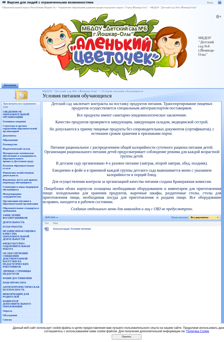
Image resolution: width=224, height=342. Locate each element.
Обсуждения (10, 315)
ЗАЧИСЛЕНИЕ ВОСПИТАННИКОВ (15, 216)
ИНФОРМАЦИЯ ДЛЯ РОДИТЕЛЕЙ (16, 295)
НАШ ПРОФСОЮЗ (14, 282)
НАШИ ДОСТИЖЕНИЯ (17, 278)
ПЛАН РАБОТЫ (12, 226)
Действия (50, 217)
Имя (55, 223)
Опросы (7, 311)
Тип (46, 223)
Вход (209, 2)
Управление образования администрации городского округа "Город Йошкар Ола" (103, 7)
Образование (10, 140)
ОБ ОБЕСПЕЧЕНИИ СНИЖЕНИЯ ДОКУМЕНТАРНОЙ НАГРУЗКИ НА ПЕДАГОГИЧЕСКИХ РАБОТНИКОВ (16, 260)
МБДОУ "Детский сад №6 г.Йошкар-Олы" (173, 7)
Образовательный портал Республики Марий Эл (29, 7)
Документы (9, 135)
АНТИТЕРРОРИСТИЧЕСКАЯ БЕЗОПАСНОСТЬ (21, 288)
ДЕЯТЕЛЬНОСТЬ (14, 222)
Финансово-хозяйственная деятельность (18, 174)
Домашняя (10, 85)
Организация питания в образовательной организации (20, 202)
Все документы (200, 217)
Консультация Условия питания (72, 228)
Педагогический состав (16, 148)
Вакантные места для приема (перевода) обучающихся (20, 181)
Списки (7, 319)
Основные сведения (14, 121)
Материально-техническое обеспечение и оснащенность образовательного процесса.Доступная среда (19, 157)
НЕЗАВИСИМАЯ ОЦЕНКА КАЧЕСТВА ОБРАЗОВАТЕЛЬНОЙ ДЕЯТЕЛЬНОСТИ (19, 235)
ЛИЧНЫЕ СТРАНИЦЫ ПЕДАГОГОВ (17, 272)
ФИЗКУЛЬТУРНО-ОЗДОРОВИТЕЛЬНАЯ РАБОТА (16, 246)
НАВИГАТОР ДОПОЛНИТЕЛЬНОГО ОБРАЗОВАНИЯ (17, 304)
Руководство (10, 144)
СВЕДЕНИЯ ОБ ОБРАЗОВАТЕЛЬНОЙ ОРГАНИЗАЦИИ (16, 114)
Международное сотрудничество (12, 195)
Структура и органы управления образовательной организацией (20, 128)
